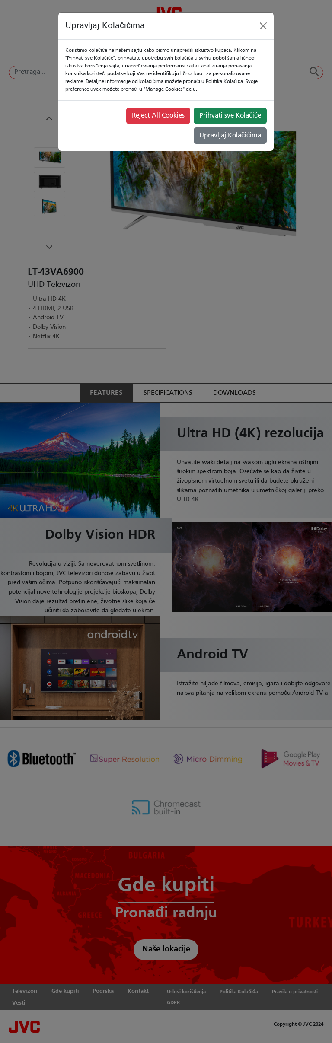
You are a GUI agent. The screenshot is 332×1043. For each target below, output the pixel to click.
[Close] (263, 26)
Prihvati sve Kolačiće (230, 115)
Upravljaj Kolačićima (230, 135)
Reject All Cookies (158, 115)
